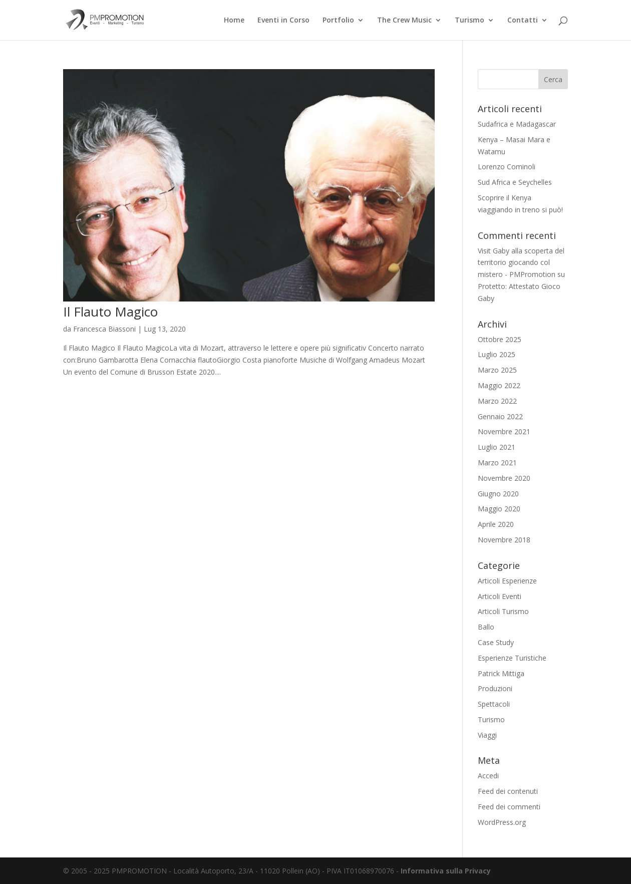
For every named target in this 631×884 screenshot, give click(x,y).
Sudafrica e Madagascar (517, 124)
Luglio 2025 (496, 354)
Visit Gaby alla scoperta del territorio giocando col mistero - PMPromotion (521, 262)
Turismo (469, 21)
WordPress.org (502, 822)
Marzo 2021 (497, 462)
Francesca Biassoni (104, 329)
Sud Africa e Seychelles (515, 182)
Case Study (496, 642)
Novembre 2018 (504, 539)
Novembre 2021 (504, 431)
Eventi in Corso (283, 21)
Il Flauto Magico (110, 312)
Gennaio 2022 (500, 416)
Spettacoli (494, 704)
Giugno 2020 (498, 493)
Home (234, 21)
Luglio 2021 (496, 447)
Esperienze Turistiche (512, 658)
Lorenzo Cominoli (506, 166)
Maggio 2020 (499, 508)
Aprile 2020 (496, 524)
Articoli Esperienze (507, 580)
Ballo (486, 627)
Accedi (488, 775)
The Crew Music (404, 21)
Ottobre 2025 (499, 339)
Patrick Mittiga (501, 673)
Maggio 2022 (499, 385)
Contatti (522, 21)
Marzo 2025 (497, 370)
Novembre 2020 (504, 478)
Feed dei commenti (509, 806)
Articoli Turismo (503, 611)
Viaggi (487, 735)
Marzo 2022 (497, 401)
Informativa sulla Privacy (446, 870)
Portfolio (338, 21)
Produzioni (495, 688)
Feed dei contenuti (508, 791)
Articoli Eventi (499, 596)
